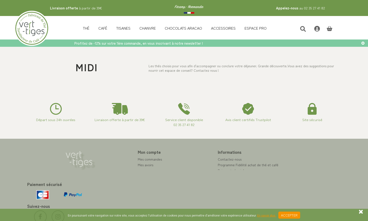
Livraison (194, 187)
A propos (194, 176)
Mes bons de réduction (124, 181)
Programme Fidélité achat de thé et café (218, 164)
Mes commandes (119, 159)
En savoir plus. (266, 215)
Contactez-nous (199, 159)
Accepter (289, 215)
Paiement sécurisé (201, 170)
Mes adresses (117, 170)
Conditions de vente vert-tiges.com (214, 181)
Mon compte (118, 152)
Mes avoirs (115, 164)
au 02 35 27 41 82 (300, 7)
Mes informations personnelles (129, 176)
